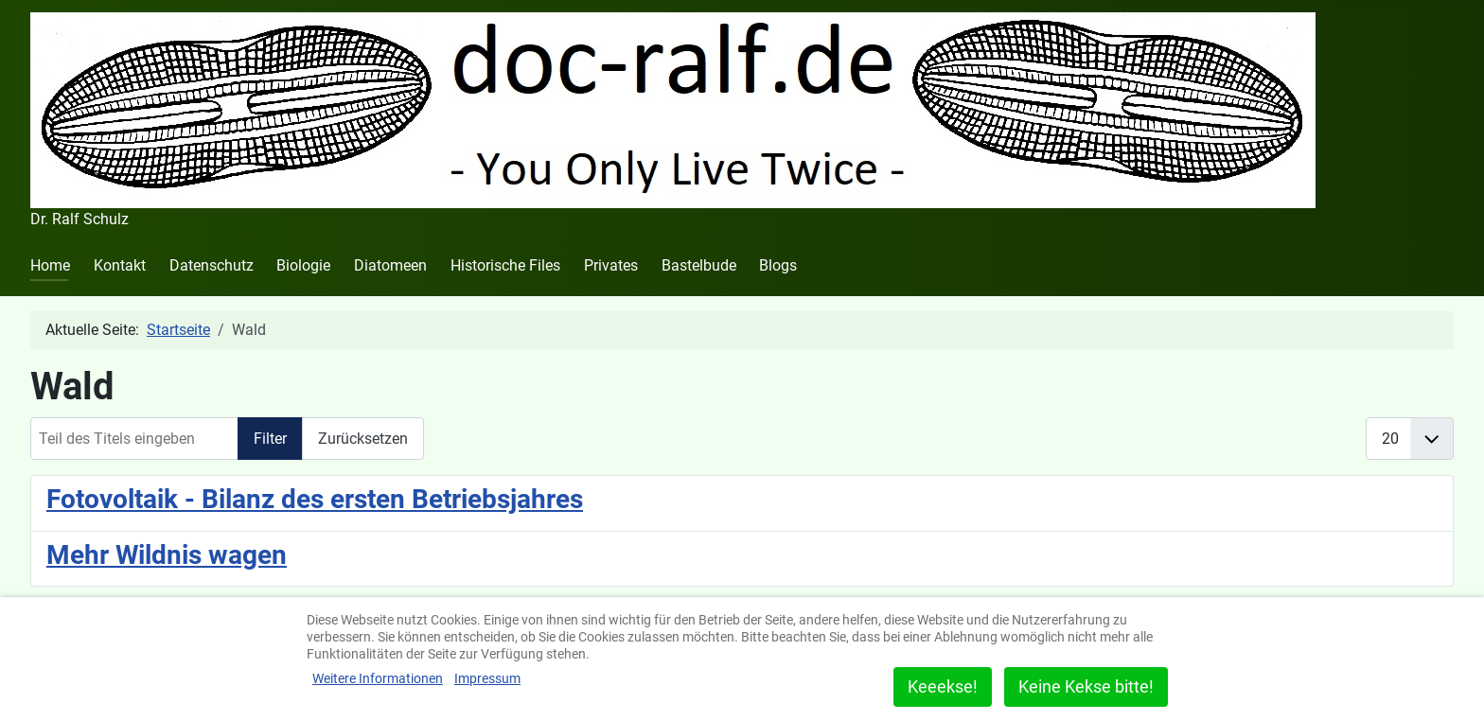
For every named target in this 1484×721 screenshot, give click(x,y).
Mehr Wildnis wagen (166, 555)
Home (50, 265)
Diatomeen (390, 265)
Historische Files (505, 265)
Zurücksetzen (363, 439)
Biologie (303, 265)
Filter (270, 439)
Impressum (487, 678)
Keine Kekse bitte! (1086, 686)
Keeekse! (943, 686)
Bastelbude (699, 265)
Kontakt (120, 265)
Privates (611, 265)
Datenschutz (211, 265)
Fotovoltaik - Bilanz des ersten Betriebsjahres (314, 499)
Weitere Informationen (377, 678)
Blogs (778, 265)
